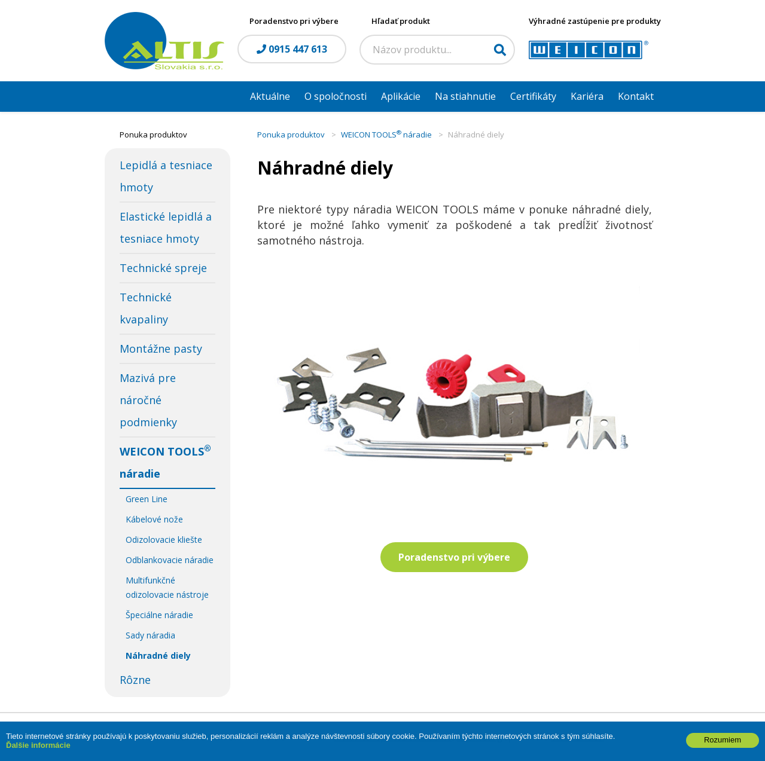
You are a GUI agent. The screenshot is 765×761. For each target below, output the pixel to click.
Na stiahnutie (465, 96)
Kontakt (636, 96)
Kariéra (587, 96)
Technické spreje (163, 268)
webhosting (479, 736)
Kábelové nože (154, 519)
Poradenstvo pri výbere (454, 557)
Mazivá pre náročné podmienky (148, 400)
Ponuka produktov (291, 134)
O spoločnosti (335, 96)
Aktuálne (270, 96)
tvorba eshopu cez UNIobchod (393, 736)
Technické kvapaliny (146, 308)
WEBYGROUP (577, 736)
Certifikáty (533, 96)
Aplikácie (400, 96)
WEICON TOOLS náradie (165, 462)
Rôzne (135, 680)
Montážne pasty (161, 348)
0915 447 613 (292, 49)
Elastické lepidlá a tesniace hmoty (166, 227)
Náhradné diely (158, 655)
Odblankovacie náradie (170, 560)
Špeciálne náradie (159, 615)
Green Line (146, 499)
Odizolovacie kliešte (164, 539)
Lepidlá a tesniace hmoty (166, 176)
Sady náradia (150, 635)
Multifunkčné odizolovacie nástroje (167, 587)
